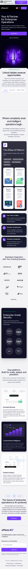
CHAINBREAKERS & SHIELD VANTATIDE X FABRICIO (14, 535)
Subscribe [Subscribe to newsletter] (14, 549)
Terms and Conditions (10, 565)
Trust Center (20, 565)
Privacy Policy (10, 563)
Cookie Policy (17, 563)
